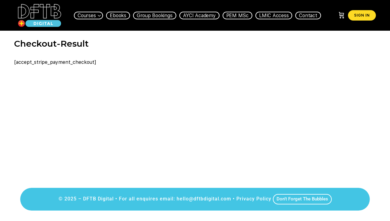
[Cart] (342, 15)
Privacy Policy (253, 199)
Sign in (362, 15)
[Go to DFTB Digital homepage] (39, 14)
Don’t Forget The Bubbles (302, 199)
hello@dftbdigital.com (204, 199)
